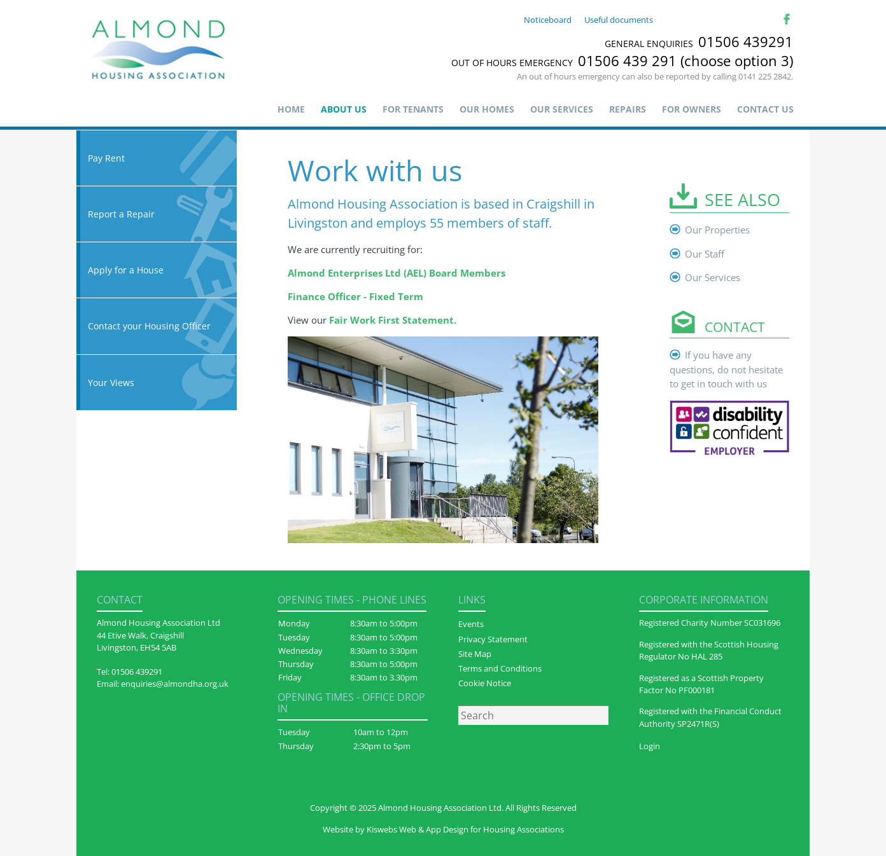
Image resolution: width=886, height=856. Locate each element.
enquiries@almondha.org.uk (175, 683)
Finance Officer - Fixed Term (355, 296)
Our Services (561, 109)
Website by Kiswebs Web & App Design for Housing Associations (443, 829)
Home (291, 109)
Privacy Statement (493, 639)
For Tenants (413, 109)
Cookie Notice (484, 683)
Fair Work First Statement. (392, 320)
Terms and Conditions (500, 668)
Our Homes (487, 109)
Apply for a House (156, 270)
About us (344, 109)
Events (471, 624)
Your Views (156, 382)
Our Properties (717, 229)
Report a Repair (156, 214)
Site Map (474, 653)
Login (649, 746)
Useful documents (618, 19)
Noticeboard (548, 19)
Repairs (627, 109)
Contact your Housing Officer (156, 326)
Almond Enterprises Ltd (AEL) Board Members (396, 272)
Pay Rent (156, 158)
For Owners (691, 109)
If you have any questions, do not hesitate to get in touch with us (726, 369)
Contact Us (765, 109)
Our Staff (704, 253)
